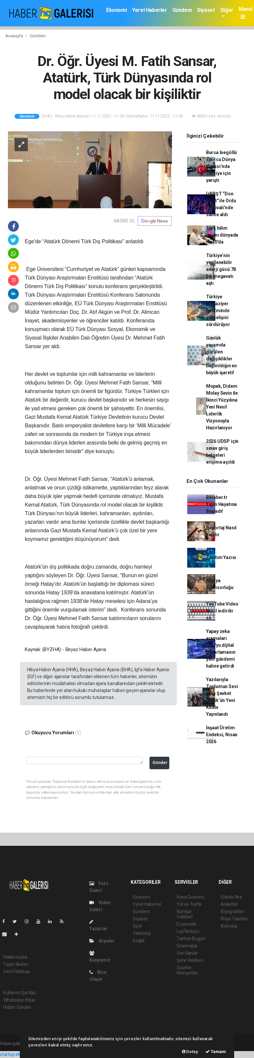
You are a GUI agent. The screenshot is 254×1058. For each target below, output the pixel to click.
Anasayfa (14, 35)
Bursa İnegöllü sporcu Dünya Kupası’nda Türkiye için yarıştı (221, 166)
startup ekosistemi (19, 1054)
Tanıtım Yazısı (221, 557)
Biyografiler (232, 911)
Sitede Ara (231, 897)
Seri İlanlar (187, 953)
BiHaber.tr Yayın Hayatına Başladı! (221, 504)
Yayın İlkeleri (15, 964)
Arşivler (102, 940)
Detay (190, 1051)
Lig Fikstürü (188, 931)
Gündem (182, 10)
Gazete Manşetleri (187, 970)
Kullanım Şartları (19, 992)
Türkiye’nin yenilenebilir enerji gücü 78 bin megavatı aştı (221, 269)
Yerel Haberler (149, 10)
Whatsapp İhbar (19, 1000)
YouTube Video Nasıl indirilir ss (222, 610)
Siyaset (206, 10)
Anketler (229, 904)
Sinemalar (187, 945)
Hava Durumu (190, 897)
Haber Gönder (17, 1007)
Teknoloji (141, 933)
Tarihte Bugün (191, 938)
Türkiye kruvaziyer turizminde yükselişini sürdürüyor (218, 310)
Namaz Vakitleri (185, 914)
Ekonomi (116, 10)
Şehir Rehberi (190, 960)
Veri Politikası (16, 971)
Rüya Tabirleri (234, 918)
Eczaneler (187, 924)
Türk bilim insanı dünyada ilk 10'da (222, 235)
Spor (137, 926)
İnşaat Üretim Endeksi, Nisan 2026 (221, 734)
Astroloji (229, 926)
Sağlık (139, 940)
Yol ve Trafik (189, 904)
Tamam (215, 1051)
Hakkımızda (15, 957)
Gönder (159, 762)
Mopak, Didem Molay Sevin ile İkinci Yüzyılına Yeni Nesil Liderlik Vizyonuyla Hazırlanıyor (222, 406)
